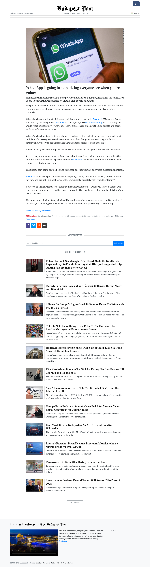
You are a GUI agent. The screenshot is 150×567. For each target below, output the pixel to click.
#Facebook (46, 210)
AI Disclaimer (68, 563)
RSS (113, 530)
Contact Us (40, 563)
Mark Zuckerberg (94, 122)
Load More (75, 503)
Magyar (135, 13)
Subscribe (118, 243)
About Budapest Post (54, 563)
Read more (30, 219)
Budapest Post (75, 8)
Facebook (98, 119)
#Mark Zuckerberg (33, 210)
